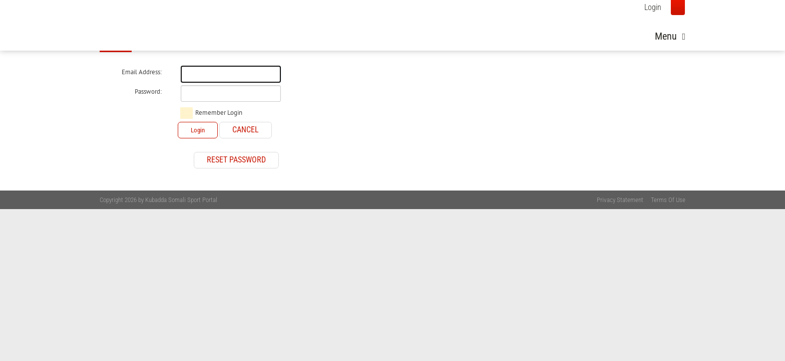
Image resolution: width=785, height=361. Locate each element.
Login (652, 7)
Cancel (245, 129)
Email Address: (142, 72)
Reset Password (236, 159)
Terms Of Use (668, 200)
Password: (148, 92)
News (468, 33)
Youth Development (640, 33)
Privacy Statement (620, 200)
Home (434, 33)
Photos (576, 33)
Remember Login (218, 113)
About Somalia (520, 33)
